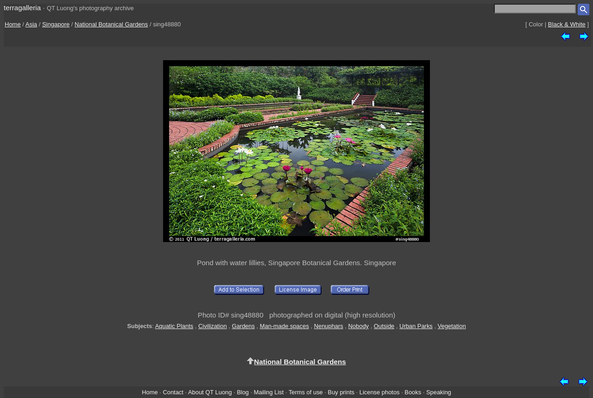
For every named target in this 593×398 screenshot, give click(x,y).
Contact (173, 392)
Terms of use (306, 392)
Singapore (55, 24)
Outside (384, 326)
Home (13, 24)
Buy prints (341, 392)
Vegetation (452, 326)
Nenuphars (328, 326)
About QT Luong (210, 392)
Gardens (243, 326)
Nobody (358, 326)
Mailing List (269, 392)
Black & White (567, 24)
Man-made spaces (284, 326)
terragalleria (22, 8)
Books (412, 392)
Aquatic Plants (174, 326)
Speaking (438, 392)
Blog (243, 392)
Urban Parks (416, 326)
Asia (31, 24)
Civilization (212, 326)
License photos (380, 392)
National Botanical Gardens (111, 24)
